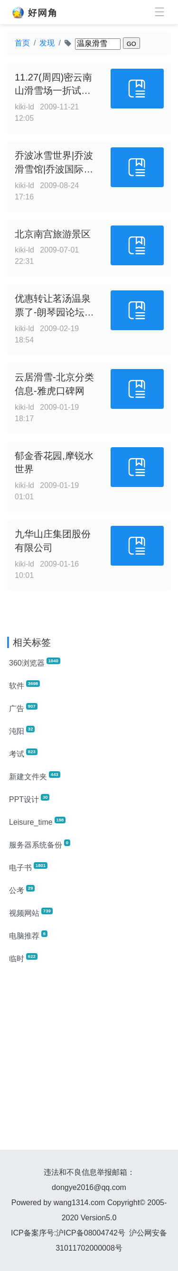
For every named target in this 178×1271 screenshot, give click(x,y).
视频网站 (31, 912)
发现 (47, 43)
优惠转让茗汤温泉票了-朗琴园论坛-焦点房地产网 (53, 312)
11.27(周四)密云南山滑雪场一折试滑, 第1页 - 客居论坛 (54, 91)
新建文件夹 (34, 776)
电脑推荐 (28, 935)
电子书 (28, 867)
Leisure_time (37, 821)
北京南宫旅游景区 (53, 234)
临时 (23, 958)
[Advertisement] (89, 1061)
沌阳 (22, 730)
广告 (23, 707)
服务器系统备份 (39, 844)
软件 (24, 685)
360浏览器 (34, 662)
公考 (22, 889)
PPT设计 (29, 798)
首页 (22, 43)
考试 (23, 753)
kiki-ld (24, 107)
